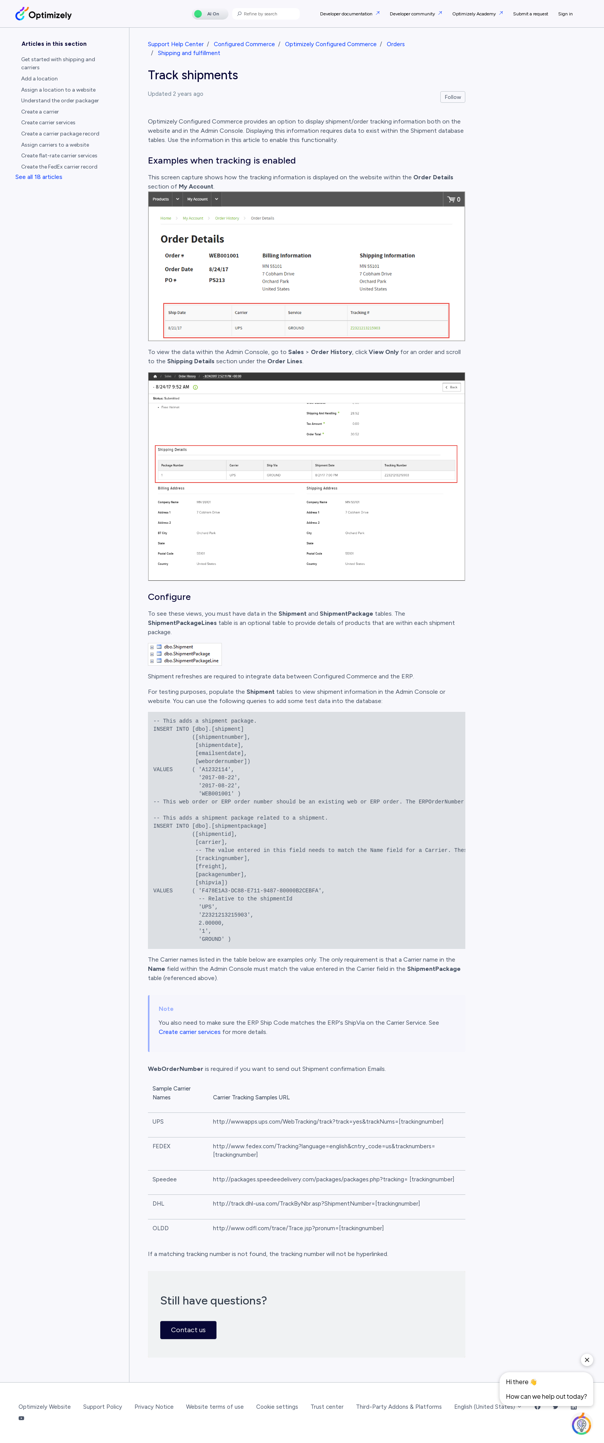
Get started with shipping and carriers (58, 63)
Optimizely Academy (474, 14)
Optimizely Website (44, 1406)
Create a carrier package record (60, 133)
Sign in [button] (565, 14)
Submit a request (530, 14)
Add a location (39, 78)
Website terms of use (215, 1406)
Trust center (327, 1406)
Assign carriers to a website (55, 145)
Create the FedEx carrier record (59, 167)
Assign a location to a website (58, 90)
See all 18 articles (38, 176)
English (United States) (488, 1406)
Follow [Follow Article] (453, 97)
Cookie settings (277, 1406)
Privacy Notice (154, 1406)
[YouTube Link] (21, 1419)
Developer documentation (347, 14)
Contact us (188, 1330)
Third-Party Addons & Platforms (399, 1406)
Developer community (413, 14)
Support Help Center (176, 44)
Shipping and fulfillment (189, 53)
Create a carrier (40, 112)
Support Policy (102, 1406)
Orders (396, 44)
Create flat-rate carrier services (59, 155)
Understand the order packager (60, 100)
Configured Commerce (244, 44)
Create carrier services (190, 1031)
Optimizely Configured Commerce (331, 44)
